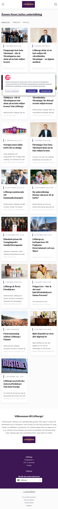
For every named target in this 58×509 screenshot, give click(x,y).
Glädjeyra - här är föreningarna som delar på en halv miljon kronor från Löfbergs (14, 102)
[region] (29, 84)
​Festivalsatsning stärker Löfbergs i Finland (12, 336)
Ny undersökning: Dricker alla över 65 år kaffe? (43, 195)
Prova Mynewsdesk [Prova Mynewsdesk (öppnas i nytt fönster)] (29, 497)
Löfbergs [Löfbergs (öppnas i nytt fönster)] (29, 471)
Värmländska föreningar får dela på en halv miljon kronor (43, 100)
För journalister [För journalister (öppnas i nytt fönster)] (29, 500)
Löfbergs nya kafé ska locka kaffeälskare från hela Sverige (14, 384)
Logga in (29, 505)
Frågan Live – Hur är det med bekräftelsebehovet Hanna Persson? (42, 290)
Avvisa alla (31, 91)
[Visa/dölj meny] (3, 4)
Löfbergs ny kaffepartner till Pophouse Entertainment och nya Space (43, 245)
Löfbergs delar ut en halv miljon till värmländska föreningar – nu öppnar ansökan (43, 56)
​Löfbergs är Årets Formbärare (12, 288)
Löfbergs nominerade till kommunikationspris (14, 195)
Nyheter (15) (5, 22)
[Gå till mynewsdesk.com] (29, 492)
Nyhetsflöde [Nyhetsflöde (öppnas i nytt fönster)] (29, 503)
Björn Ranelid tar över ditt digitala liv (43, 335)
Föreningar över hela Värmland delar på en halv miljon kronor (43, 147)
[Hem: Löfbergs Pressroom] (28, 4)
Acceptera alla (46, 91)
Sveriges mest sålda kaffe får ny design (13, 146)
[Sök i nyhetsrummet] (55, 4)
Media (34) (16, 22)
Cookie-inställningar (12, 91)
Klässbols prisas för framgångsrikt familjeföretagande (13, 242)
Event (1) (26, 22)
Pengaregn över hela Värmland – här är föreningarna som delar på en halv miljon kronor (14, 56)
